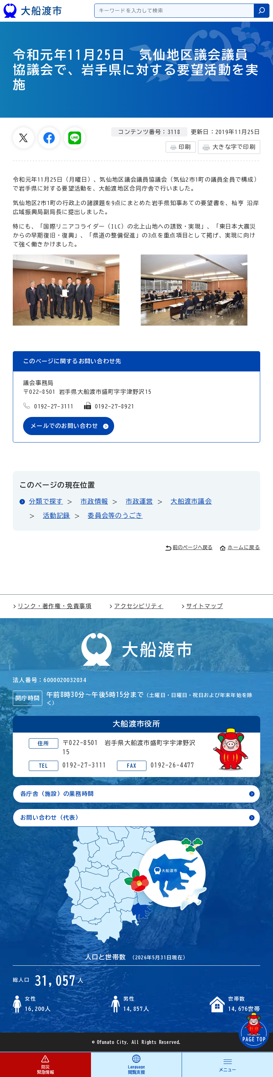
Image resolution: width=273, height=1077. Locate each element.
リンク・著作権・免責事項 (52, 606)
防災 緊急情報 (45, 1064)
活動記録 (56, 515)
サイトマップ (202, 606)
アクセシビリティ (136, 606)
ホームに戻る (240, 547)
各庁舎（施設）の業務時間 (57, 794)
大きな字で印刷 (229, 147)
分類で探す (46, 501)
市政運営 (139, 501)
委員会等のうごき (115, 515)
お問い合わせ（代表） (51, 817)
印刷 (180, 147)
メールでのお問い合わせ (64, 426)
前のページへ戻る (189, 548)
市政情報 (94, 501)
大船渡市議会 (191, 501)
